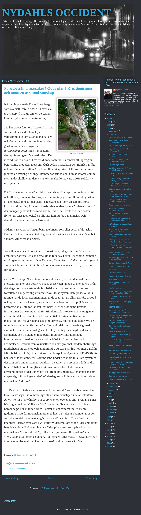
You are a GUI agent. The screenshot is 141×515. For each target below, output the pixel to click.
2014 (109, 433)
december (113, 131)
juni (110, 396)
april (111, 403)
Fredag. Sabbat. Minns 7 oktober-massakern (118, 201)
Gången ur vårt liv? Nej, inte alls (120, 379)
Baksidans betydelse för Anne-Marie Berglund (120, 169)
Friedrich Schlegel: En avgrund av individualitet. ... (120, 341)
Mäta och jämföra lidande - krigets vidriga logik (118, 322)
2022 (109, 417)
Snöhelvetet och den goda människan (118, 141)
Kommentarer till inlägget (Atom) (58, 488)
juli (110, 393)
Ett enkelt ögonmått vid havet (119, 354)
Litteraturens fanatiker (117, 273)
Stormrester (113, 269)
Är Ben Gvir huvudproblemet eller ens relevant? (119, 220)
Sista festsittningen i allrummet (120, 350)
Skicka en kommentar (16, 469)
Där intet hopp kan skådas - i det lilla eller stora (121, 259)
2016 (109, 427)
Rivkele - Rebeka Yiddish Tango (120, 263)
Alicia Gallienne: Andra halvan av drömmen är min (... (120, 254)
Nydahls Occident (123, 90)
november (113, 134)
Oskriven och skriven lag (118, 376)
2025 (109, 122)
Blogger (84, 510)
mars (111, 406)
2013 (109, 436)
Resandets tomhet (115, 279)
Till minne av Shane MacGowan (120, 137)
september (113, 387)
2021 (109, 420)
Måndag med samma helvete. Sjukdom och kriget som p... (120, 241)
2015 (109, 430)
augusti (112, 390)
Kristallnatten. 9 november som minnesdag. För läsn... (120, 317)
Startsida (52, 478)
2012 (109, 440)
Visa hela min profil (111, 106)
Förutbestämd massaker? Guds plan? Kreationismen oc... (120, 195)
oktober (112, 383)
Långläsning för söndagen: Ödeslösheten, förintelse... (119, 185)
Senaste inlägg (11, 478)
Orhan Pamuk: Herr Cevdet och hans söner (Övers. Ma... (120, 292)
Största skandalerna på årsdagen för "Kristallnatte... (120, 311)
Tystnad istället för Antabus (119, 266)
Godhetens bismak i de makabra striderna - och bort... (121, 363)
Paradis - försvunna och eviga (120, 276)
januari (112, 413)
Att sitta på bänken (116, 288)
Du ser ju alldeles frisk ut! (118, 331)
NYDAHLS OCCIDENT (56, 12)
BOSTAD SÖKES (115, 307)
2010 (109, 446)
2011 (109, 443)
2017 (109, 423)
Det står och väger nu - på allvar (120, 146)
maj (110, 400)
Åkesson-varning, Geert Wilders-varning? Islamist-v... (121, 180)
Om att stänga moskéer (117, 165)
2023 (109, 128)
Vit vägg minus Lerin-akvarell (119, 373)
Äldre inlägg (92, 478)
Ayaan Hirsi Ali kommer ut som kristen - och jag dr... (120, 230)
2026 (109, 118)
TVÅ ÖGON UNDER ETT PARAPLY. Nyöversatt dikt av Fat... (120, 247)
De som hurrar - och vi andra (119, 205)
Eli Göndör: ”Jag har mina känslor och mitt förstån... (119, 160)
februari (112, 410)
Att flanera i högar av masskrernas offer (116, 209)
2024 (109, 125)
